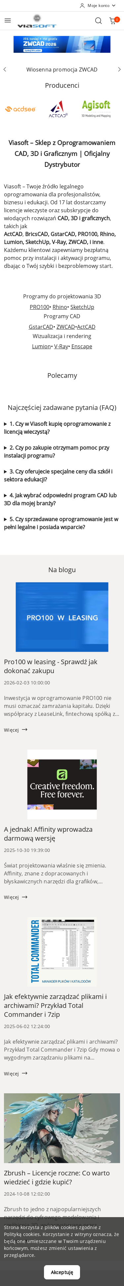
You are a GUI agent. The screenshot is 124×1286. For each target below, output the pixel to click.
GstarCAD (41, 326)
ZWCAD (66, 326)
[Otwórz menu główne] (8, 20)
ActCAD (86, 326)
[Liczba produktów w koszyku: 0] (112, 20)
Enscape (81, 346)
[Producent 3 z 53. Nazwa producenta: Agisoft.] (96, 109)
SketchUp (82, 307)
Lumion (41, 346)
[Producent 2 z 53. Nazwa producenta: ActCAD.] (58, 109)
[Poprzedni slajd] (5, 69)
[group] (62, 44)
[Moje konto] (98, 5)
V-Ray (61, 346)
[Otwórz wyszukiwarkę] (98, 20)
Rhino (60, 307)
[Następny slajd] (119, 69)
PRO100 (39, 307)
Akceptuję (62, 1272)
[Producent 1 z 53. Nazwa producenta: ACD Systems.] (20, 109)
